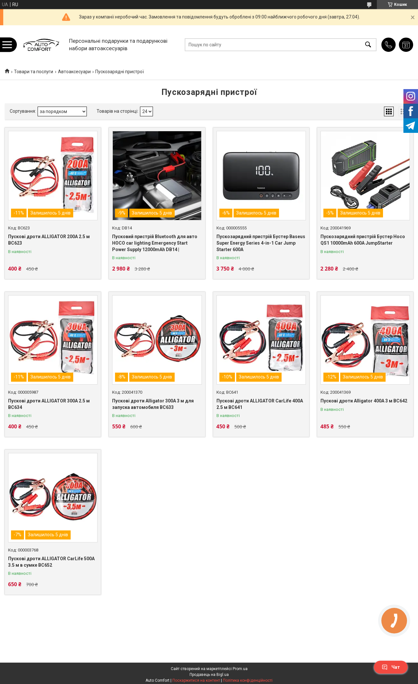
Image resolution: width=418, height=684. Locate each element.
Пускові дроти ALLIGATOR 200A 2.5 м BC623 (49, 240)
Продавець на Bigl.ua (209, 674)
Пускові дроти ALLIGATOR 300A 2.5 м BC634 (49, 404)
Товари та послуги (33, 71)
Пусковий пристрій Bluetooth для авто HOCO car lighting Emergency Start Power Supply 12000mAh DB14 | (154, 243)
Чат (391, 667)
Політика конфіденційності (248, 680)
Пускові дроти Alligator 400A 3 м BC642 (363, 400)
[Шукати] (368, 45)
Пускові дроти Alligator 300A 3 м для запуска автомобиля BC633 (153, 404)
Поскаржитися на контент (196, 680)
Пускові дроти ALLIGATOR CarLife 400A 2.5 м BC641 (259, 404)
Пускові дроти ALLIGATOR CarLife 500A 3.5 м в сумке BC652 (51, 562)
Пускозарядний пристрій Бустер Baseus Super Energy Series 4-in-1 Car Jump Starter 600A (260, 243)
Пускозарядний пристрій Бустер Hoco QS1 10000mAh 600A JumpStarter (362, 240)
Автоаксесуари (74, 71)
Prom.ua (240, 669)
